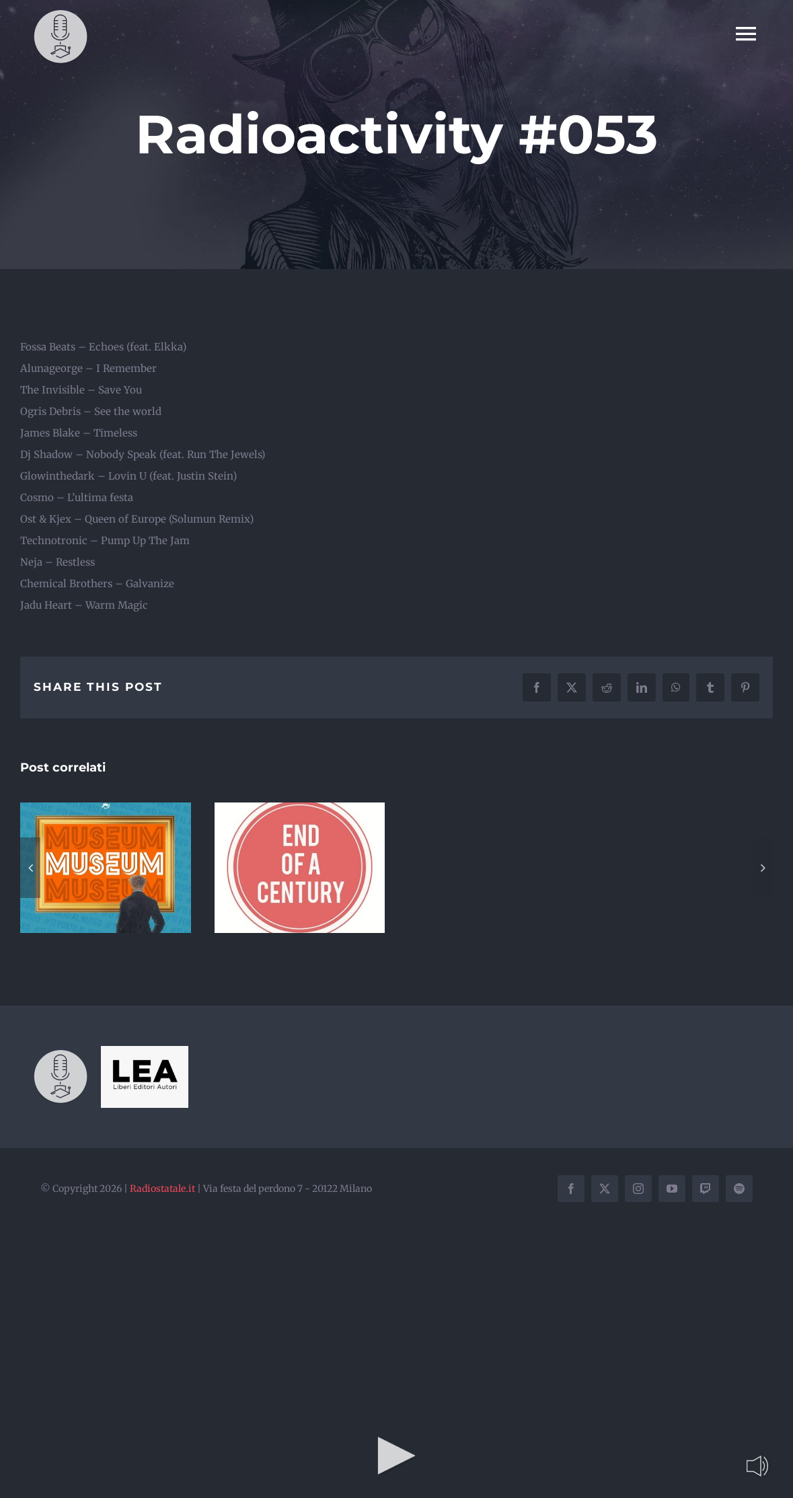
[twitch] (705, 1188)
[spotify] (739, 1188)
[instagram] (638, 1188)
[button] (30, 867)
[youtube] (671, 1188)
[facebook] (571, 1188)
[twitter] (604, 1188)
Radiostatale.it (162, 1189)
